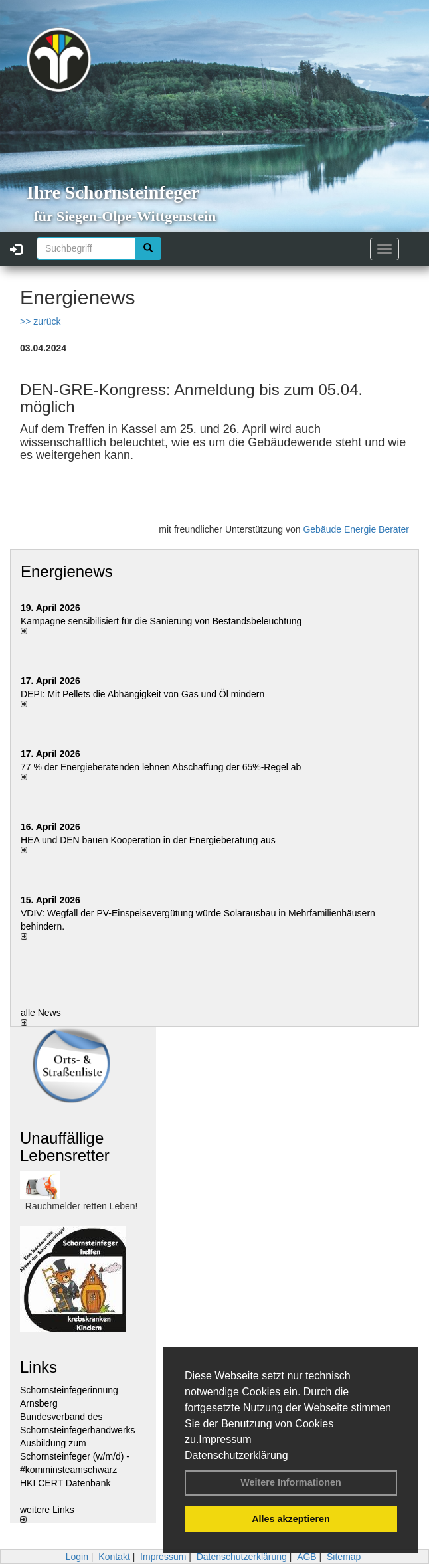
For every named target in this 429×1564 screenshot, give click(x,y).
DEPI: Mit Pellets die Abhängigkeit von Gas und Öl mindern (149, 694)
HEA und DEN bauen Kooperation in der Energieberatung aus (148, 840)
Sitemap (344, 1556)
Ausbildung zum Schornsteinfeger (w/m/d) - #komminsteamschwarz (74, 1456)
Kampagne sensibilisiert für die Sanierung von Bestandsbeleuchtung (161, 621)
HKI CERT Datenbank (65, 1483)
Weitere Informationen (290, 1482)
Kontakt (113, 1556)
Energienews (67, 571)
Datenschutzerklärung (236, 1455)
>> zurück (40, 321)
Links (38, 1367)
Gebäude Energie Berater (356, 529)
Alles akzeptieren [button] (291, 1519)
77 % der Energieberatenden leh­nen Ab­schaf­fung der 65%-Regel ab (161, 767)
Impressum (225, 1439)
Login (77, 1556)
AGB (307, 1556)
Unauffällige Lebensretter (65, 1146)
